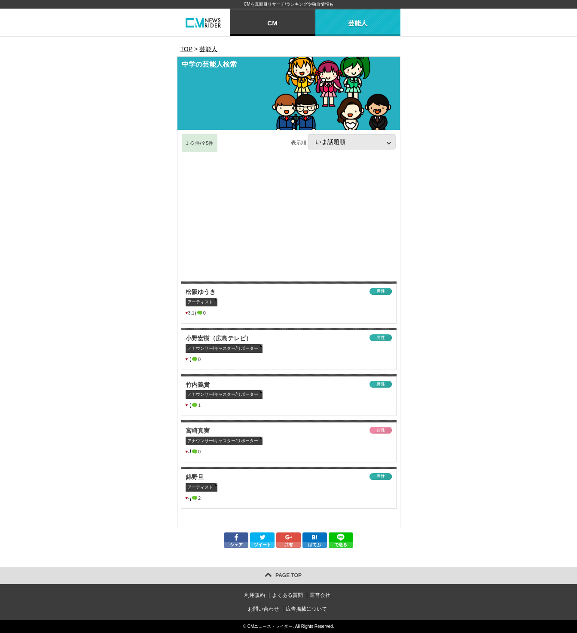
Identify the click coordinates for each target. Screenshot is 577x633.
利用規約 (254, 595)
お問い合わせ (263, 609)
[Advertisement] (288, 217)
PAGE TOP (288, 575)
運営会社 (320, 595)
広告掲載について (306, 609)
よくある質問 (287, 595)
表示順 (343, 142)
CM (272, 23)
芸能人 (357, 23)
